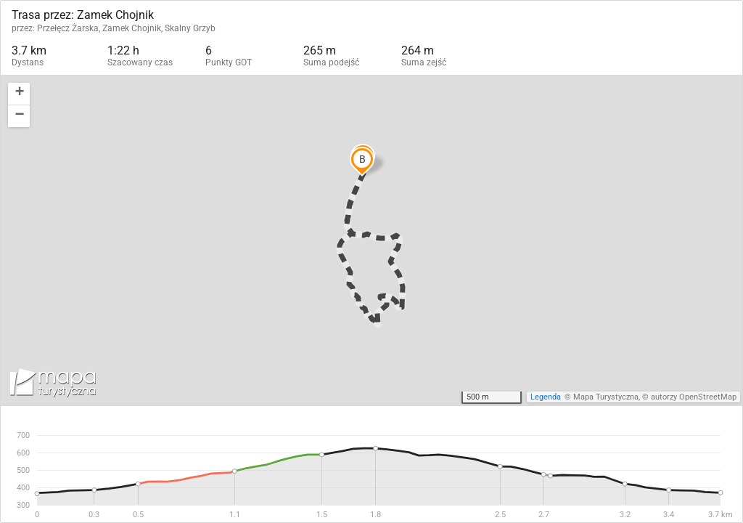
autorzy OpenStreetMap (693, 397)
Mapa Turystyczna (606, 397)
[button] (19, 94)
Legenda (545, 397)
